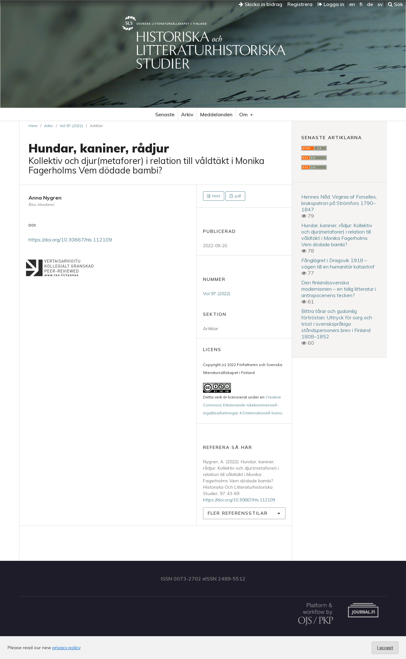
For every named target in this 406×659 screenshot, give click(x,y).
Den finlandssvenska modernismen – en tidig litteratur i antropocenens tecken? (338, 288)
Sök (395, 4)
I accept (385, 647)
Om (244, 114)
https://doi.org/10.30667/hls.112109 (70, 239)
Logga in (331, 4)
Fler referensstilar (238, 513)
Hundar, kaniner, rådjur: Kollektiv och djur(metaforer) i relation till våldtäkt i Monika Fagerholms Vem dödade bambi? (336, 235)
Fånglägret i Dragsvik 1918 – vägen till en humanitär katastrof (338, 263)
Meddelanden (216, 114)
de (370, 4)
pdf (237, 196)
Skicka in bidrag (260, 4)
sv (380, 4)
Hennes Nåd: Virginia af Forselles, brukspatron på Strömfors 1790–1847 (339, 203)
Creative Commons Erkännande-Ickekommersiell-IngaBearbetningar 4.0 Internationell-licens (242, 405)
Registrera (299, 4)
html (215, 196)
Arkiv (187, 114)
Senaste (164, 114)
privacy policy (66, 647)
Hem (33, 125)
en (352, 4)
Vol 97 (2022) (71, 125)
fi (361, 4)
